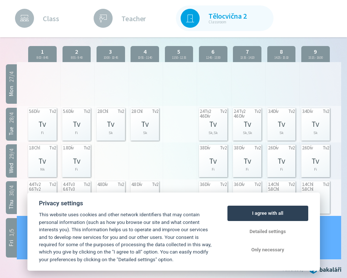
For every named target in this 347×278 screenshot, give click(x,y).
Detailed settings (268, 231)
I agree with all (267, 213)
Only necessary (267, 249)
